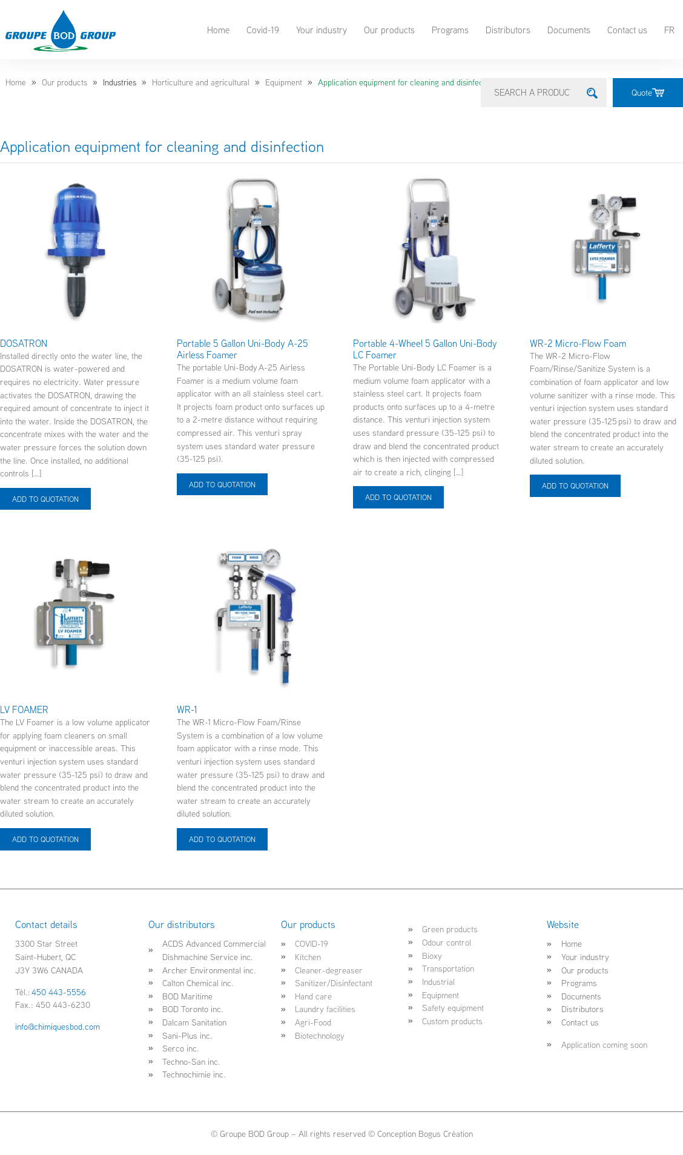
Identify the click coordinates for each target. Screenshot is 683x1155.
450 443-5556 (58, 991)
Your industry (321, 30)
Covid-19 (262, 30)
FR (669, 30)
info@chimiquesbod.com (57, 1026)
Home (218, 30)
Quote (648, 92)
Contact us (627, 30)
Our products (389, 30)
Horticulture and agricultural (200, 82)
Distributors (508, 30)
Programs (450, 30)
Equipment (283, 82)
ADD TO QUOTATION (45, 498)
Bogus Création (445, 1133)
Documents (568, 30)
